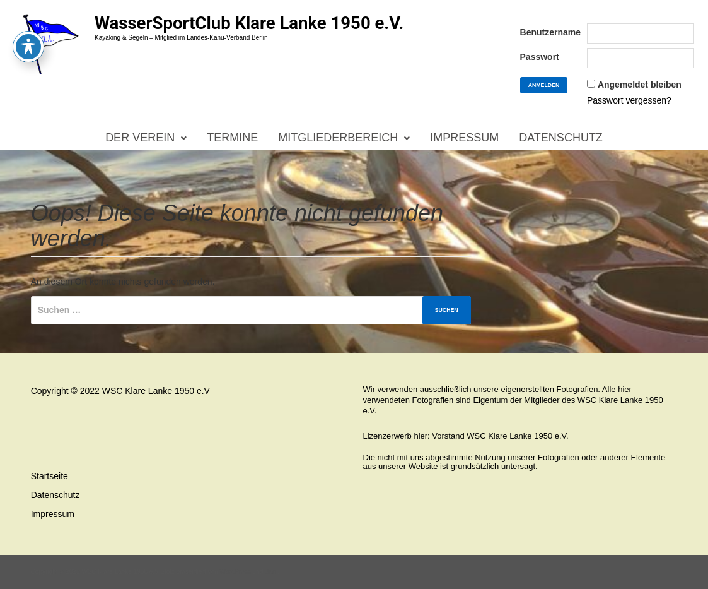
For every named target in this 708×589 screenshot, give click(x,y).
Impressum (464, 137)
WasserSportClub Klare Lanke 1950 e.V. (249, 23)
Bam (271, 571)
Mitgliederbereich (338, 137)
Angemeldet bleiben (640, 85)
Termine (232, 137)
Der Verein (140, 137)
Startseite (49, 476)
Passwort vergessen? (629, 100)
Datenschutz (561, 137)
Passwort (539, 57)
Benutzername (550, 32)
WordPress (234, 571)
